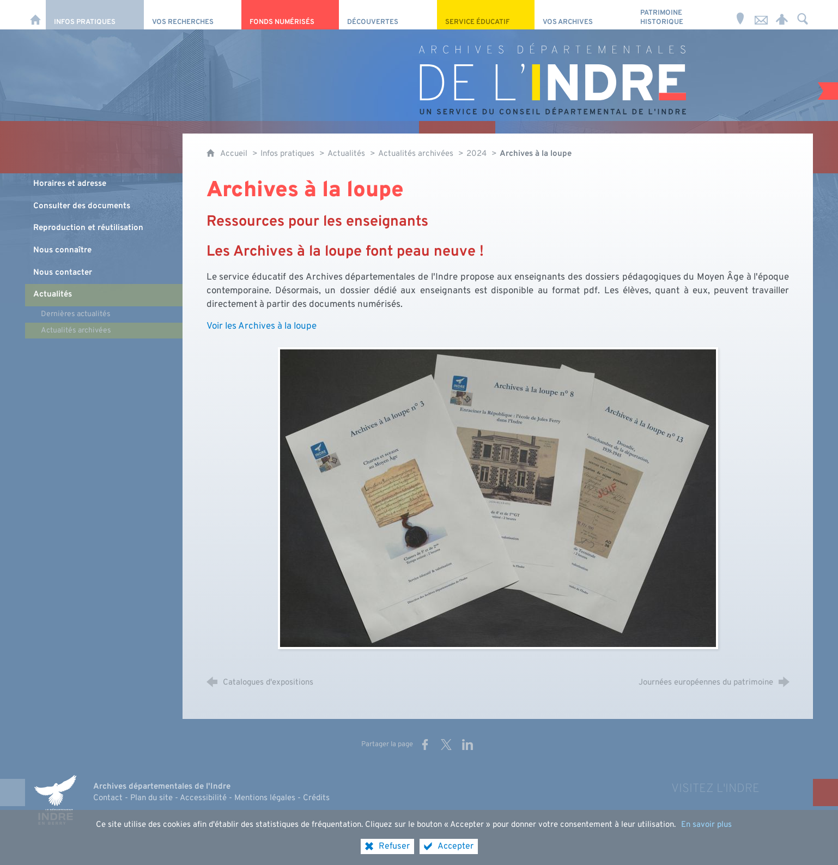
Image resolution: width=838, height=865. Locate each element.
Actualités (346, 154)
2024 (476, 154)
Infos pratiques (287, 154)
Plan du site (151, 798)
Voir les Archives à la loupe (262, 326)
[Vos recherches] (192, 14)
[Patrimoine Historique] (681, 14)
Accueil (235, 154)
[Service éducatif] (486, 14)
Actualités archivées (415, 154)
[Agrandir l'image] (498, 498)
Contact (108, 798)
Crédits (316, 798)
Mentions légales (264, 798)
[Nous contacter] (761, 14)
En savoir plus (706, 844)
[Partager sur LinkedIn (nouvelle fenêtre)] (467, 744)
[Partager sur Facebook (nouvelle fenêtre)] (425, 744)
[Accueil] (35, 14)
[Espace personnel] (782, 14)
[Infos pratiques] (94, 14)
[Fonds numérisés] (290, 14)
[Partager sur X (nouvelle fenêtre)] (446, 744)
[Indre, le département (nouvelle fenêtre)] (55, 800)
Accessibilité (203, 798)
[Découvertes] (387, 14)
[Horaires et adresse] (740, 14)
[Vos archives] (583, 14)
